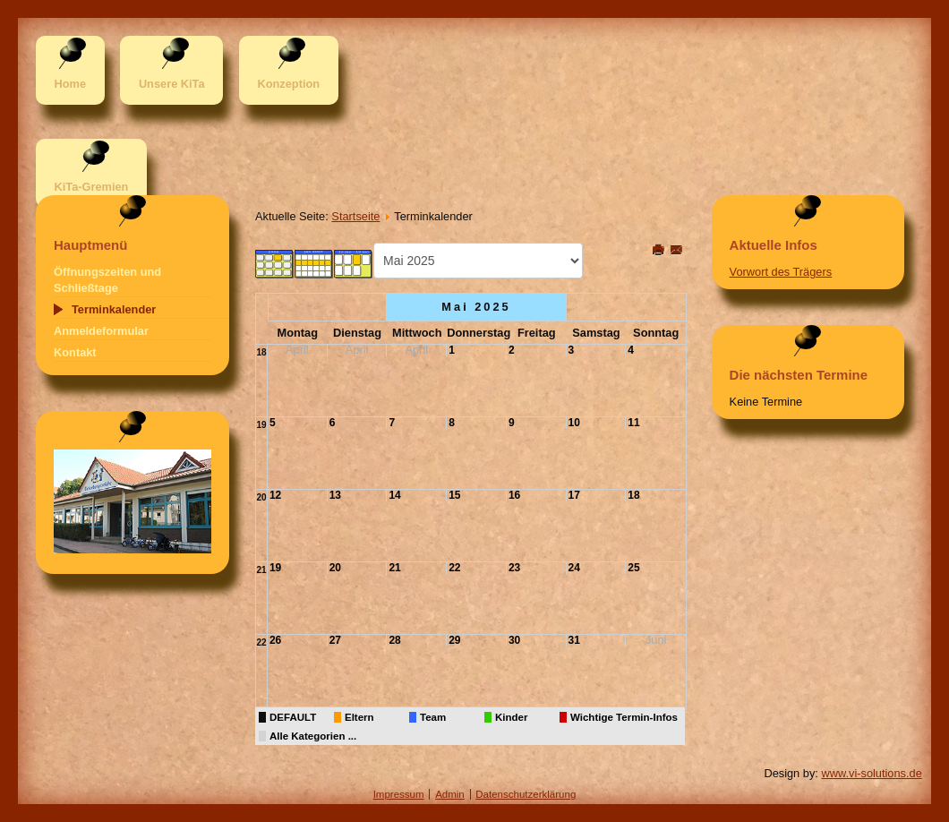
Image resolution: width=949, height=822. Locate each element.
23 (514, 567)
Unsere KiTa (172, 83)
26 (275, 640)
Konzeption (288, 83)
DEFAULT (292, 717)
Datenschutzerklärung (525, 794)
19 (261, 425)
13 (335, 495)
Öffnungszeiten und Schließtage (107, 280)
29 (454, 640)
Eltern (359, 717)
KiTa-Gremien (91, 186)
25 (633, 567)
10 (574, 422)
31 (574, 640)
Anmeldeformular (101, 331)
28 (394, 640)
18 (261, 352)
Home (70, 83)
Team (433, 717)
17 (574, 495)
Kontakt (75, 352)
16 (514, 495)
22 (454, 567)
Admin (450, 794)
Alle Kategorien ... (312, 736)
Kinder (511, 717)
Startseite (355, 216)
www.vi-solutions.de (871, 773)
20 (261, 497)
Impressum (398, 794)
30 (514, 640)
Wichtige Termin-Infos (624, 717)
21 (261, 570)
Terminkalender (114, 309)
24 (574, 567)
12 (275, 495)
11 (633, 422)
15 (454, 495)
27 (335, 640)
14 (394, 495)
